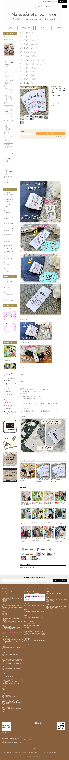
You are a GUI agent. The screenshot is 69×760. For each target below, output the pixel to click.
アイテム (62, 1)
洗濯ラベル (31, 32)
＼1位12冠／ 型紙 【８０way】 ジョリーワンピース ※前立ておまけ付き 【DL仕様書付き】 (26, 503)
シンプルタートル (33, 78)
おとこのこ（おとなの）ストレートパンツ (37, 60)
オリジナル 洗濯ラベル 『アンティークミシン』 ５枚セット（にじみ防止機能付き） (43, 479)
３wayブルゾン (33, 68)
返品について (53, 136)
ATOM (64, 752)
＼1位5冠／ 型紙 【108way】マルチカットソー (49, 520)
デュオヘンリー (33, 45)
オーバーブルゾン (33, 67)
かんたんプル (33, 48)
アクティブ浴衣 (33, 40)
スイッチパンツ (33, 59)
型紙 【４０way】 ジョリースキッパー (37, 520)
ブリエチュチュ (33, 74)
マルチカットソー (33, 43)
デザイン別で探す (26, 33)
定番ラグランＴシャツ (34, 44)
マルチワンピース (33, 36)
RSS (61, 752)
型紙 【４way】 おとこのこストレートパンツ (11, 389)
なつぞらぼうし (33, 79)
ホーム (21, 32)
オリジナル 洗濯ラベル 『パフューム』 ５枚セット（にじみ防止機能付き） (58, 479)
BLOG (42, 28)
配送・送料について (18, 752)
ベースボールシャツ (34, 47)
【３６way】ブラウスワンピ (10, 378)
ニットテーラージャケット (35, 39)
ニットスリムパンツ (34, 72)
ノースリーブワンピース (34, 35)
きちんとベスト (33, 37)
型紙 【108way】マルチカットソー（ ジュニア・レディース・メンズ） (7, 371)
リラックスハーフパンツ (34, 55)
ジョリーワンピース (34, 33)
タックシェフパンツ (34, 56)
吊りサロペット (33, 76)
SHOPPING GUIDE (26, 28)
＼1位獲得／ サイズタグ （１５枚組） (26, 478)
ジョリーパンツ (33, 51)
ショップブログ (57, 752)
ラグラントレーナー (34, 82)
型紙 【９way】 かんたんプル (11, 384)
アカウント (55, 1)
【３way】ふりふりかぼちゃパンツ (11, 395)
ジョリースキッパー (34, 41)
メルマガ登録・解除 (48, 1)
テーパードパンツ (33, 52)
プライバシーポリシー (42, 752)
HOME (10, 28)
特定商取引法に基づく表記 (60, 136)
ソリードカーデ (33, 70)
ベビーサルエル (33, 71)
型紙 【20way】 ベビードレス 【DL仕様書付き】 (49, 503)
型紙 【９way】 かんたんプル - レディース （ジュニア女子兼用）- (11, 412)
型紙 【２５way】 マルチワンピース (49, 538)
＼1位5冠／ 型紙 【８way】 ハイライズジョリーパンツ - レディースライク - (26, 521)
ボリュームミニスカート (34, 63)
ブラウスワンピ (33, 75)
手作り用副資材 (25, 32)
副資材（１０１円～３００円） (28, 83)
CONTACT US (58, 28)
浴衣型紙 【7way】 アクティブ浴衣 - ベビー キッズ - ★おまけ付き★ (60, 538)
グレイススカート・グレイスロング (36, 64)
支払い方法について (10, 752)
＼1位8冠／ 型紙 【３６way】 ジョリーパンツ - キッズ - (60, 503)
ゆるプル (32, 80)
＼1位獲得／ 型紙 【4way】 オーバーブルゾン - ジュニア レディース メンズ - (60, 521)
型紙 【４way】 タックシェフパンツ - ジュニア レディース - (37, 538)
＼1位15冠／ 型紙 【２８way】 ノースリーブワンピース (37, 503)
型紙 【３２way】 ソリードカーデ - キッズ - (11, 401)
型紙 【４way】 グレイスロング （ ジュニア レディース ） (26, 538)
